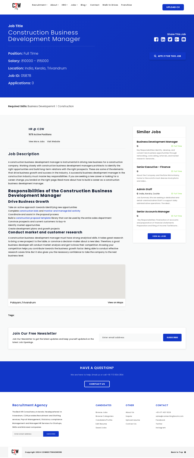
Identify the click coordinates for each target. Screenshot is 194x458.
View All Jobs (159, 237)
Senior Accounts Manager (153, 212)
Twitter (159, 424)
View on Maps (115, 303)
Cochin (156, 194)
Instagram (161, 428)
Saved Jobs (101, 428)
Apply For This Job (167, 56)
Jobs (80, 7)
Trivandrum (57, 68)
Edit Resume (101, 424)
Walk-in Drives (120, 7)
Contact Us (97, 384)
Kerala (40, 68)
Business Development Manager (157, 142)
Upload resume (133, 420)
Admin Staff (144, 189)
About (59, 7)
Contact (104, 7)
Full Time (31, 54)
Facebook (160, 420)
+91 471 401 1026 (163, 413)
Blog (91, 7)
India (29, 68)
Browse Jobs (102, 413)
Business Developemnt (41, 106)
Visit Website (53, 142)
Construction (66, 106)
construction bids (29, 211)
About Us (130, 413)
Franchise (138, 7)
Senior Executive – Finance (154, 167)
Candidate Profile (104, 420)
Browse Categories (104, 416)
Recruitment (43, 7)
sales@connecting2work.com (169, 416)
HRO (69, 7)
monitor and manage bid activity (62, 211)
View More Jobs (37, 142)
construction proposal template (33, 218)
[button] (66, 279)
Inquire (129, 416)
